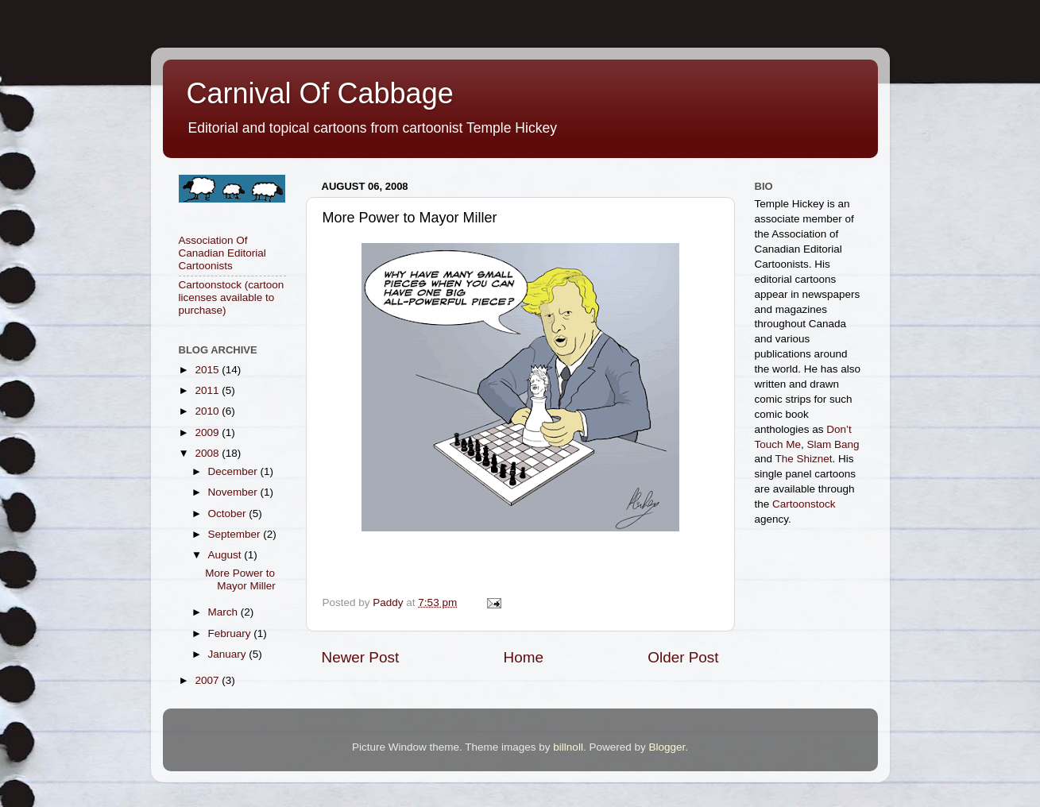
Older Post (683, 657)
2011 (208, 390)
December (234, 471)
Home (523, 657)
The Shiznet (804, 459)
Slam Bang (833, 444)
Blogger (666, 747)
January (228, 654)
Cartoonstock (804, 504)
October (228, 513)
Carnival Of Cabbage (320, 93)
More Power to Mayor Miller (240, 579)
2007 (208, 680)
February (231, 633)
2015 (208, 370)
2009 (208, 432)
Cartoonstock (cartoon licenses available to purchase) (231, 297)
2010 (208, 411)
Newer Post (361, 657)
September (236, 534)
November (234, 492)
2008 (208, 453)
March (224, 612)
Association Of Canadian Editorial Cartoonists (222, 253)
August (226, 555)
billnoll (568, 747)
